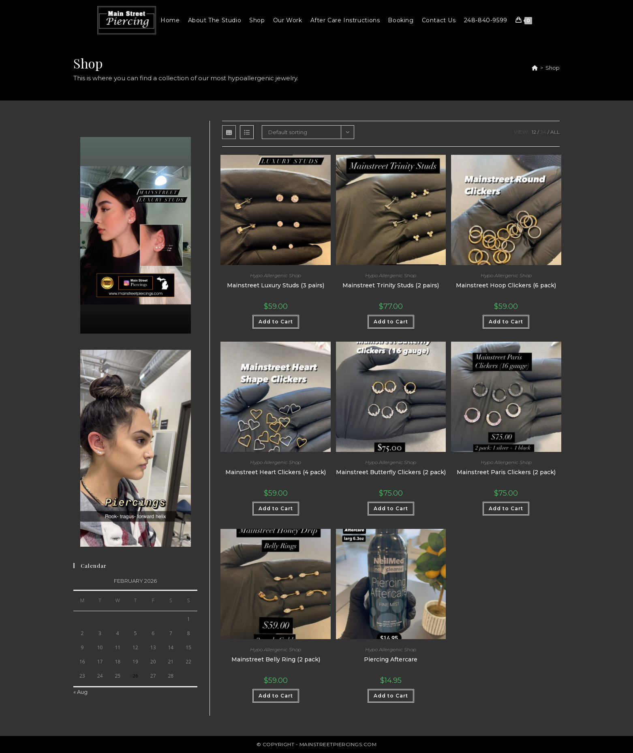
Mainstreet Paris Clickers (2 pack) (506, 472)
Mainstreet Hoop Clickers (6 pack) (506, 285)
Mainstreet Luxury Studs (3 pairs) (275, 285)
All (555, 132)
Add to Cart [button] (276, 322)
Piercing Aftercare (390, 659)
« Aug (80, 692)
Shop (552, 67)
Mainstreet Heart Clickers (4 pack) (275, 472)
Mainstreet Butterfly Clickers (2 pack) (391, 472)
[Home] (535, 67)
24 (543, 132)
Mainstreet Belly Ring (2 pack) (275, 659)
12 (534, 132)
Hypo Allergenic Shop (275, 275)
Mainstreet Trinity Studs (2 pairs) (390, 285)
